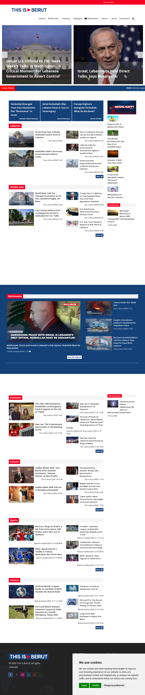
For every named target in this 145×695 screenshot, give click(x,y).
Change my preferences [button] (114, 685)
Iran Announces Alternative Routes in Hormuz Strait (89, 212)
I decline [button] (95, 685)
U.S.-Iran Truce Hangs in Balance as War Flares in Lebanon (91, 225)
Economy (66, 18)
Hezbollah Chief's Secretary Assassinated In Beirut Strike (48, 154)
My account (108, 2)
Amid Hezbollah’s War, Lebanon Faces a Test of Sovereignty (55, 108)
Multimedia (92, 18)
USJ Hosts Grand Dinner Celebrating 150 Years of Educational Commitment (121, 407)
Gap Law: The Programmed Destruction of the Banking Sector (48, 427)
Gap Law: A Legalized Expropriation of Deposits (89, 406)
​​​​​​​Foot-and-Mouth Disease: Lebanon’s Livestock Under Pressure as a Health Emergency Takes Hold (48, 610)
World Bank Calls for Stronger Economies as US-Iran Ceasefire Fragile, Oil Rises (48, 197)
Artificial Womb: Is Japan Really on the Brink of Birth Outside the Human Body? (48, 589)
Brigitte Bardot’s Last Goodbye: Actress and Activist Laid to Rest (90, 486)
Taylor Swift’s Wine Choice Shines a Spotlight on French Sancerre (91, 499)
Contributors (124, 18)
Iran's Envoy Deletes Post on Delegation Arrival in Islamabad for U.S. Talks (47, 213)
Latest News (7, 88)
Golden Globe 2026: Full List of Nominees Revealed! (48, 488)
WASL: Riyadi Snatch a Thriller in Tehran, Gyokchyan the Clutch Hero (48, 552)
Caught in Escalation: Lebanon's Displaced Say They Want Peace (124, 323)
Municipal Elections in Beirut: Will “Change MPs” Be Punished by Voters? (120, 216)
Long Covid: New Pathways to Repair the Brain (90, 616)
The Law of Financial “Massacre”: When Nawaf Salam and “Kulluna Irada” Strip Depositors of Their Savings (84, 422)
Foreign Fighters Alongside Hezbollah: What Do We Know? (85, 108)
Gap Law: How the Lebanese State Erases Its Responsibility (91, 441)
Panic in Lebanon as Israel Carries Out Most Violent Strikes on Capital (91, 135)
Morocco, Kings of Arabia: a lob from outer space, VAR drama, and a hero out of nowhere (48, 530)
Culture (105, 18)
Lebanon (42, 18)
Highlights (77, 18)
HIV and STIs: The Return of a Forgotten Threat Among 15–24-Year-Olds (91, 603)
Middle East (54, 18)
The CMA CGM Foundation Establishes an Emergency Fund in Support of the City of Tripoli (48, 407)
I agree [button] (84, 685)
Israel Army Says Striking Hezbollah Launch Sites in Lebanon (47, 135)
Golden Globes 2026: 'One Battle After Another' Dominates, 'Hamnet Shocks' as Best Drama (47, 472)
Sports (114, 18)
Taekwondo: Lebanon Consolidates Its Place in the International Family (91, 545)
